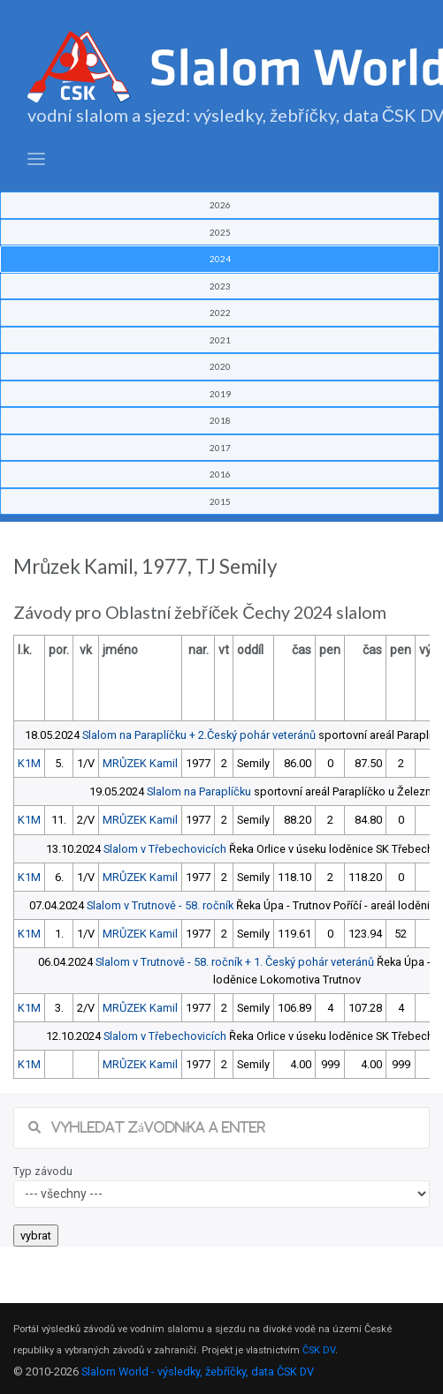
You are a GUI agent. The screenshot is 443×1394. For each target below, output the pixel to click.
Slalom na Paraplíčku (199, 791)
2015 (220, 501)
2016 (220, 474)
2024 (220, 258)
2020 (220, 366)
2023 (220, 286)
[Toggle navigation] (36, 159)
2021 (220, 340)
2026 (220, 205)
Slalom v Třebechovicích (164, 848)
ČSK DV (318, 1350)
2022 (220, 312)
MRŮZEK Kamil (140, 763)
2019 (220, 393)
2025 (220, 232)
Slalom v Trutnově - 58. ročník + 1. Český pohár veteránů (234, 961)
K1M (29, 763)
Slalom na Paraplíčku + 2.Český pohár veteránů (199, 735)
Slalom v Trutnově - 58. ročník (160, 905)
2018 (220, 420)
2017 (220, 447)
